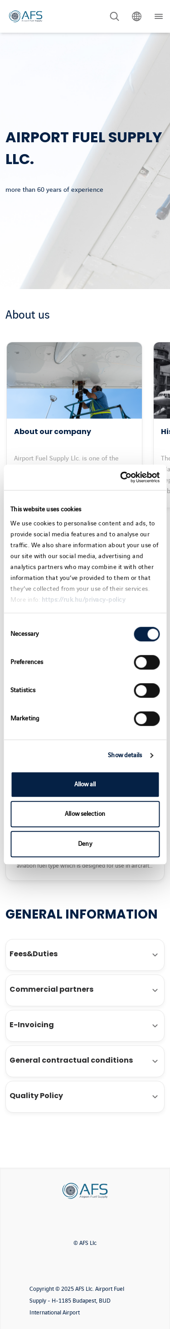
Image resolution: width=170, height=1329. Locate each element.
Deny (85, 843)
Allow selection (85, 813)
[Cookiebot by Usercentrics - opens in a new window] (121, 477)
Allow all (85, 784)
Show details (125, 755)
